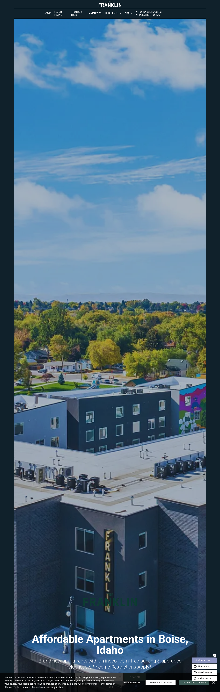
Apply (128, 13)
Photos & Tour (76, 13)
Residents (111, 13)
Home (47, 13)
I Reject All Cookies (160, 682)
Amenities (95, 13)
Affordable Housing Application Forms (149, 13)
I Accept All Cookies (194, 682)
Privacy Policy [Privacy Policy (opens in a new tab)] (55, 687)
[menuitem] (47, 13)
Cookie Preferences (131, 682)
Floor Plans (58, 13)
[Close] (213, 682)
